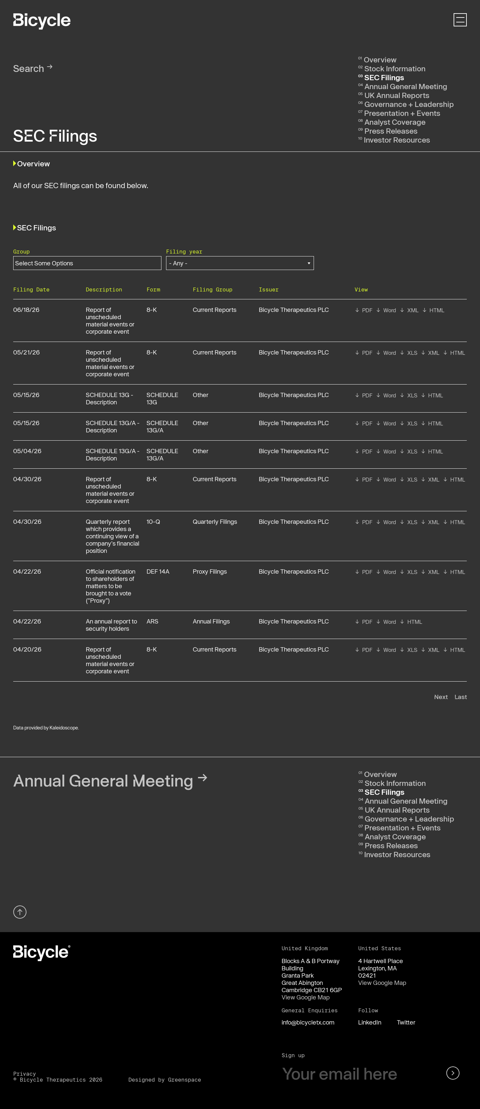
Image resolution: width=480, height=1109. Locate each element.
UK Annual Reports (396, 95)
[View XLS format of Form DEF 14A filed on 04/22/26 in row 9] (408, 572)
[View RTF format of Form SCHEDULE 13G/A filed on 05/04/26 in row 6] (386, 451)
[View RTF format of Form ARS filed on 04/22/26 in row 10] (386, 622)
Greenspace (184, 1079)
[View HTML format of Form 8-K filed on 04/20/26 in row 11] (454, 650)
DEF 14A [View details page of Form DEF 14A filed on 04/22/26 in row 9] (158, 571)
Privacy (24, 1073)
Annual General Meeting (405, 86)
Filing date (31, 289)
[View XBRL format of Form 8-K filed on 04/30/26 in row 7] (430, 479)
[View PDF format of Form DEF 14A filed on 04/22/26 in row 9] (363, 572)
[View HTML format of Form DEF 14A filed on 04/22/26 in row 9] (454, 572)
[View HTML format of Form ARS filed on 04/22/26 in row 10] (410, 622)
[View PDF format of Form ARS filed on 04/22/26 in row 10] (363, 622)
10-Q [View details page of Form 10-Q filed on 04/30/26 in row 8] (153, 521)
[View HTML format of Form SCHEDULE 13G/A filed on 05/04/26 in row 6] (432, 451)
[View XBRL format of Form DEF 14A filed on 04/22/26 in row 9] (430, 572)
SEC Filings (384, 77)
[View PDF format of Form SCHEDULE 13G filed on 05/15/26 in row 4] (363, 395)
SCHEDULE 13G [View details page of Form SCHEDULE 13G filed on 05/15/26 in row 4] (162, 398)
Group (21, 251)
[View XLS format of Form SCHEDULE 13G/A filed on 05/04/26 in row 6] (408, 451)
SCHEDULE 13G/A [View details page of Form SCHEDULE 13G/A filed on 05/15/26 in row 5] (162, 426)
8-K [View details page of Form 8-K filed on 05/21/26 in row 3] (152, 352)
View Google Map (306, 997)
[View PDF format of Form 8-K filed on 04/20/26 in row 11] (363, 650)
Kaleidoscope (64, 727)
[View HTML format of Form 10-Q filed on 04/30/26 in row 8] (454, 522)
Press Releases (391, 130)
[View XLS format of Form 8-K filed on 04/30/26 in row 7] (408, 479)
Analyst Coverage (395, 121)
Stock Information (395, 68)
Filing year (184, 251)
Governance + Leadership (409, 104)
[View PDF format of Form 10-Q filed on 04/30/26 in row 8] (363, 522)
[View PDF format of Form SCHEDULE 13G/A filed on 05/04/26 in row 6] (363, 451)
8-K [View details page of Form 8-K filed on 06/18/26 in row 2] (152, 309)
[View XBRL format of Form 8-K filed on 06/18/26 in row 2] (408, 310)
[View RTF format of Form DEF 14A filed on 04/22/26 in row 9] (386, 572)
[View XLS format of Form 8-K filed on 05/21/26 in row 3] (408, 353)
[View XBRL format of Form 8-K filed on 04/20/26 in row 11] (430, 650)
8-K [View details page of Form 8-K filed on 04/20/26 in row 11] (152, 649)
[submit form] (454, 1074)
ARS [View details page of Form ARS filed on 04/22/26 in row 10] (152, 621)
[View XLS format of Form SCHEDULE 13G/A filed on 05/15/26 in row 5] (408, 423)
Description (104, 289)
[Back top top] (20, 920)
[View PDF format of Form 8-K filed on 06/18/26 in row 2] (363, 310)
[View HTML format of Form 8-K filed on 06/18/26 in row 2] (433, 310)
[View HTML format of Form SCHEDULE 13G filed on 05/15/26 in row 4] (432, 395)
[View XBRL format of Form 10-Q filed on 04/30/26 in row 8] (430, 522)
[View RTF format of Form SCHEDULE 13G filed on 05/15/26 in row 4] (386, 395)
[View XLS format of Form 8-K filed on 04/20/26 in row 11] (408, 650)
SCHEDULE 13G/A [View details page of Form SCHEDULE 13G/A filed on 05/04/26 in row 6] (162, 454)
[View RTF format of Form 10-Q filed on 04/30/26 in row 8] (386, 522)
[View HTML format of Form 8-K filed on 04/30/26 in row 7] (454, 479)
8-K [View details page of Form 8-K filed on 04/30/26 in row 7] (152, 479)
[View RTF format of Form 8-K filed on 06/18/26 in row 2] (386, 310)
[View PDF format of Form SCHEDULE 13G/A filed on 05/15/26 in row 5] (363, 423)
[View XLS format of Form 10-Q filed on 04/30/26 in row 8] (408, 522)
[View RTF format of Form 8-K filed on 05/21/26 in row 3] (386, 353)
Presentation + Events (402, 113)
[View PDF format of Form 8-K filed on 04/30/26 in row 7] (363, 479)
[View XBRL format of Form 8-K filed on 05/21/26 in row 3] (430, 353)
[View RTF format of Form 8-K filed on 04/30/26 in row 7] (386, 479)
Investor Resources (397, 139)
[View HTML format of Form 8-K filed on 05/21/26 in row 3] (454, 353)
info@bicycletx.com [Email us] (308, 1022)
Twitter (406, 1022)
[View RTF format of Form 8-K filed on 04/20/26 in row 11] (386, 650)
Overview (380, 59)
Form (153, 289)
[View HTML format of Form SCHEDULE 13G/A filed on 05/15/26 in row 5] (432, 423)
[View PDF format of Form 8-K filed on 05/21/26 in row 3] (363, 353)
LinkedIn (369, 1022)
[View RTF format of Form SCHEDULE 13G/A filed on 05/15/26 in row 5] (386, 423)
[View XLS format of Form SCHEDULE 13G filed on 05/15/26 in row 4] (408, 395)
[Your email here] (358, 1074)
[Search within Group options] (48, 263)
